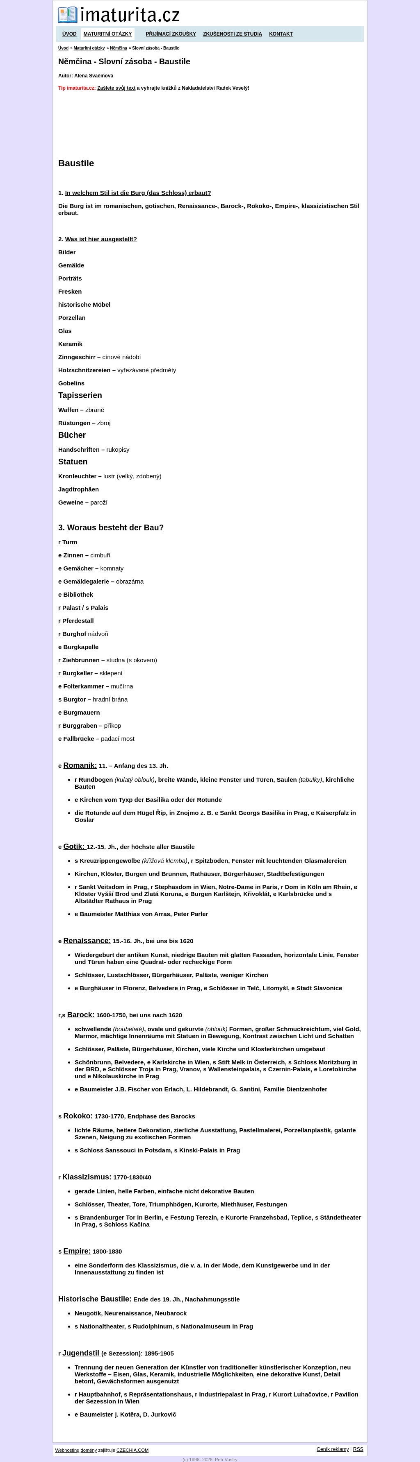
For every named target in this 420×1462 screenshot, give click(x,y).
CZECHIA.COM (132, 1450)
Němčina (118, 48)
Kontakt (281, 34)
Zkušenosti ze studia (232, 34)
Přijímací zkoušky (171, 34)
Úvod (69, 34)
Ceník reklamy (333, 1449)
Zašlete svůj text (116, 88)
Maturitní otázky (108, 34)
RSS (358, 1449)
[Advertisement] (207, 117)
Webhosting (67, 1450)
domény (89, 1450)
